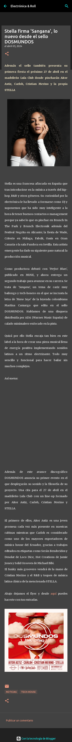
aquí (53, 593)
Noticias (11, 692)
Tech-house (28, 692)
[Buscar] (66, 6)
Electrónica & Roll (23, 6)
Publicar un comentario (19, 720)
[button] (7, 54)
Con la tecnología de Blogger (36, 738)
